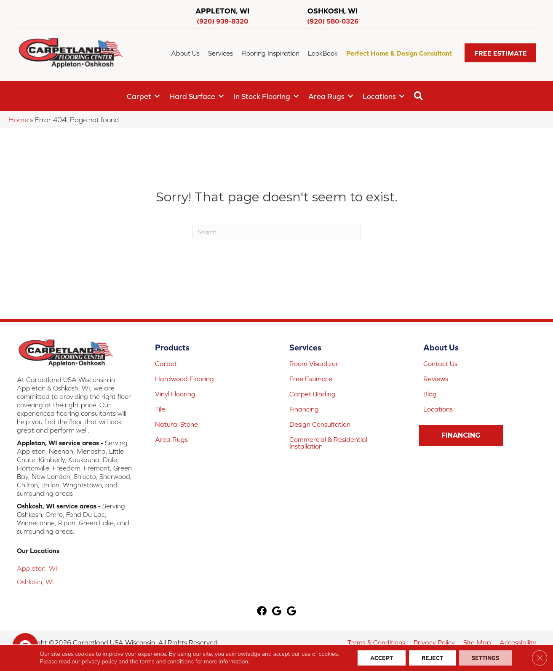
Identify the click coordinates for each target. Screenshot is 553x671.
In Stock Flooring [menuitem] (261, 96)
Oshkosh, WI (35, 581)
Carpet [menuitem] (139, 96)
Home (18, 119)
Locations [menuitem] (379, 96)
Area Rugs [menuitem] (326, 96)
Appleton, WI (37, 568)
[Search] (276, 232)
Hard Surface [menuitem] (192, 96)
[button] (500, 52)
